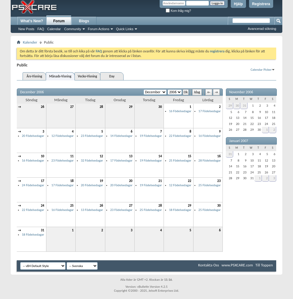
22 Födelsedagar (180, 136)
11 (72, 156)
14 (160, 156)
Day (111, 76)
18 (72, 181)
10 (42, 156)
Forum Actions (98, 29)
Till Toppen (264, 265)
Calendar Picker (261, 70)
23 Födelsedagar (92, 136)
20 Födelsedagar (33, 136)
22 (189, 181)
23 (219, 181)
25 (72, 206)
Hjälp (238, 4)
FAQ (41, 29)
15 (189, 156)
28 (101, 107)
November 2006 (241, 92)
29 (130, 107)
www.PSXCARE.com (237, 265)
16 (219, 156)
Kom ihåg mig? (178, 10)
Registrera (261, 4)
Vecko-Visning (87, 76)
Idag (197, 92)
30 (160, 107)
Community (72, 29)
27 (72, 107)
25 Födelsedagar (180, 160)
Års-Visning (34, 76)
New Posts (26, 29)
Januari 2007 (238, 141)
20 (130, 181)
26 (42, 107)
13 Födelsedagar (92, 210)
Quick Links (124, 29)
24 (42, 206)
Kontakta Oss (208, 265)
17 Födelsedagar (209, 111)
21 (160, 181)
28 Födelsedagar (209, 160)
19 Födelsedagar (150, 136)
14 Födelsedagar (121, 136)
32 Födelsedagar (92, 160)
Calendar (54, 29)
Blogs (84, 21)
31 (42, 230)
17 (42, 181)
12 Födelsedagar (62, 136)
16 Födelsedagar (180, 111)
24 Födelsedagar (33, 185)
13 (130, 156)
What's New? (31, 21)
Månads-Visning (60, 76)
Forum (59, 21)
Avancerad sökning (262, 28)
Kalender (30, 42)
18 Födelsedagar (180, 210)
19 (101, 181)
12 (101, 156)
